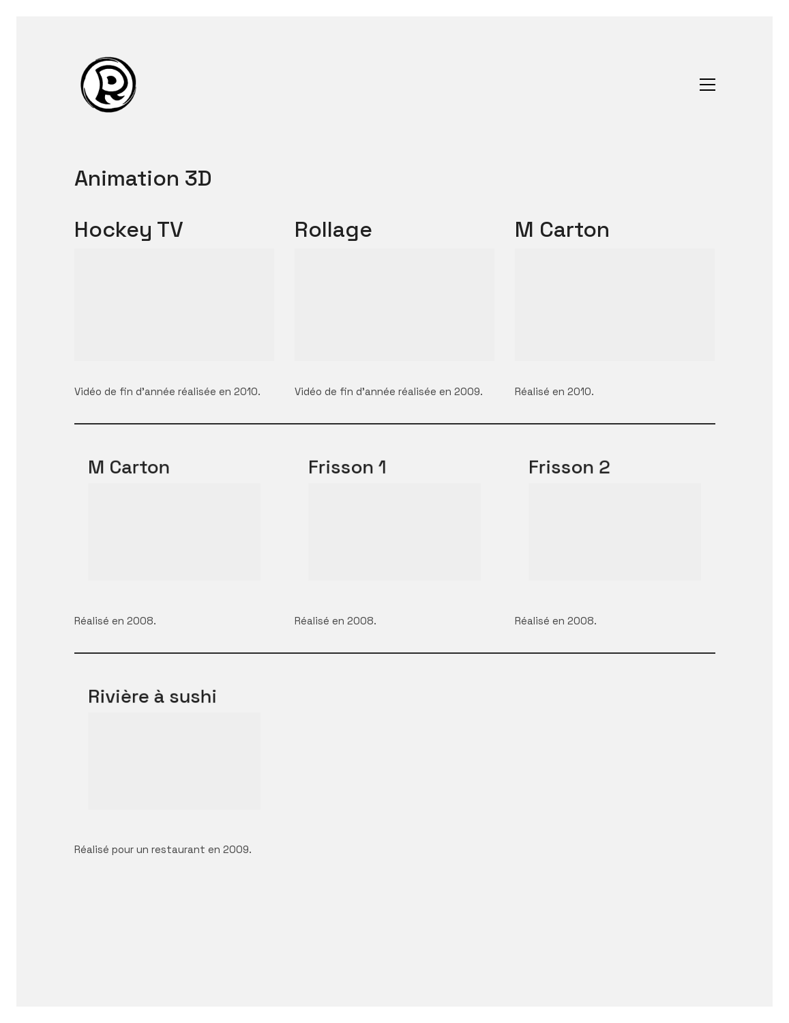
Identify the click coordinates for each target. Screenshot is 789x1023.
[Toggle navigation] (707, 84)
